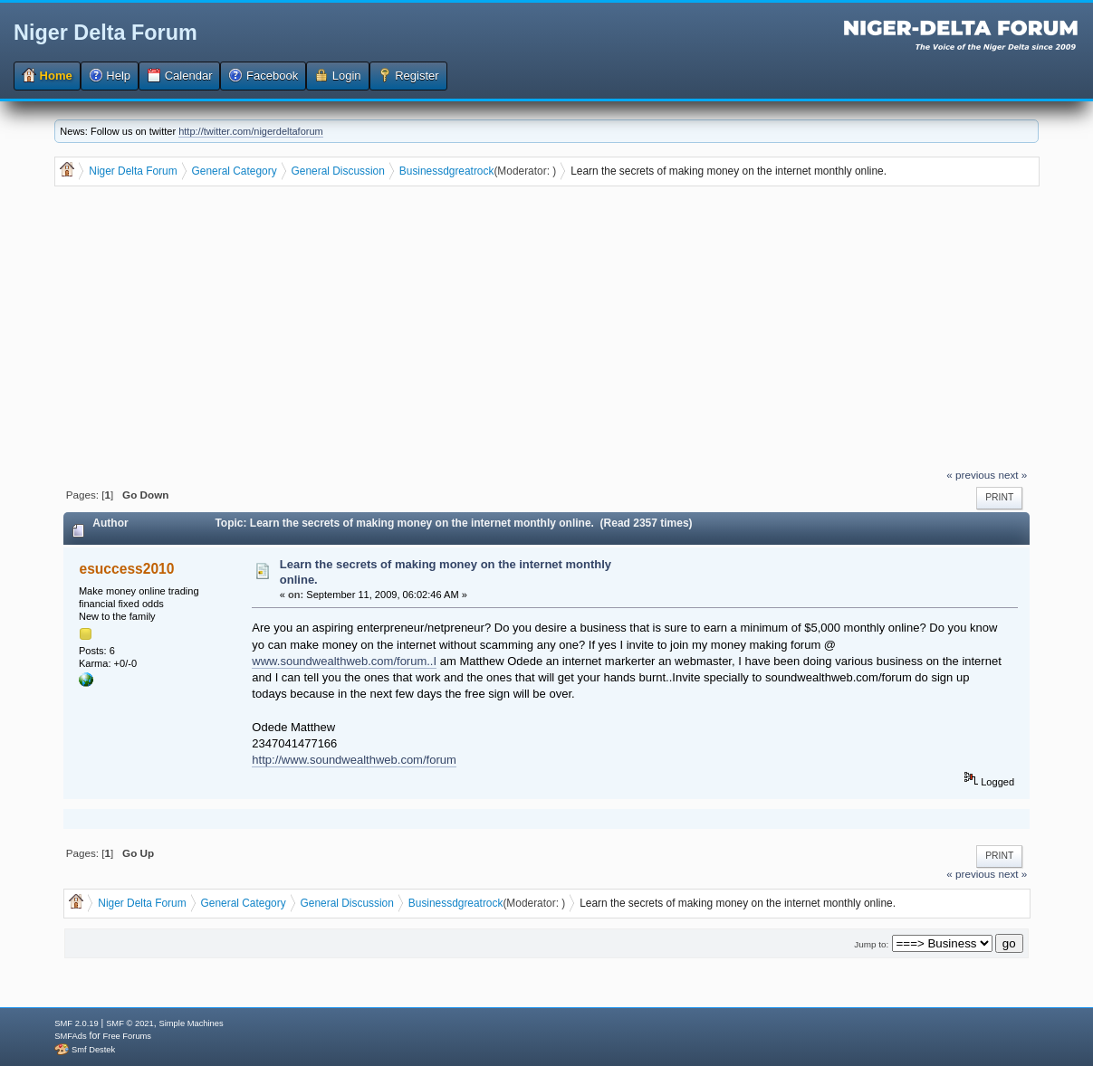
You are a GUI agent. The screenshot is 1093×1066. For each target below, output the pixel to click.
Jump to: (871, 944)
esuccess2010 (127, 568)
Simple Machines (191, 1023)
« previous (970, 475)
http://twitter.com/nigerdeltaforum (250, 131)
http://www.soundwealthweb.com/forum (353, 759)
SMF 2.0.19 (76, 1023)
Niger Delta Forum (105, 32)
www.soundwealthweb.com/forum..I (344, 661)
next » (1012, 475)
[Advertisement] (548, 329)
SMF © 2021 (130, 1023)
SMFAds (70, 1036)
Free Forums (127, 1036)
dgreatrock (468, 171)
